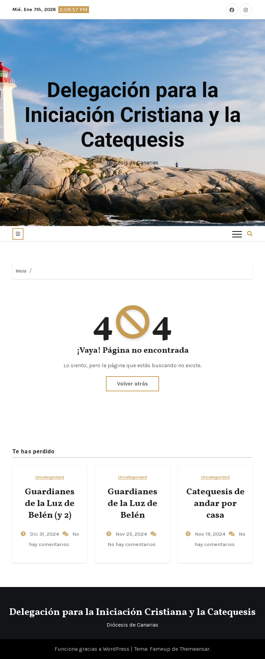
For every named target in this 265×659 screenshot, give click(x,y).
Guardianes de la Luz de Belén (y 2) (50, 504)
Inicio (21, 271)
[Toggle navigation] (237, 234)
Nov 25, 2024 (132, 534)
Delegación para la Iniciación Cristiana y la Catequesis (132, 115)
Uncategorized (49, 477)
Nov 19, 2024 (211, 534)
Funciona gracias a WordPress (93, 649)
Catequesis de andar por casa (215, 504)
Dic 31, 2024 (45, 534)
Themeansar (194, 649)
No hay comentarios (132, 544)
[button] (17, 234)
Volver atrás (132, 383)
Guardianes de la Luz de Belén (132, 504)
